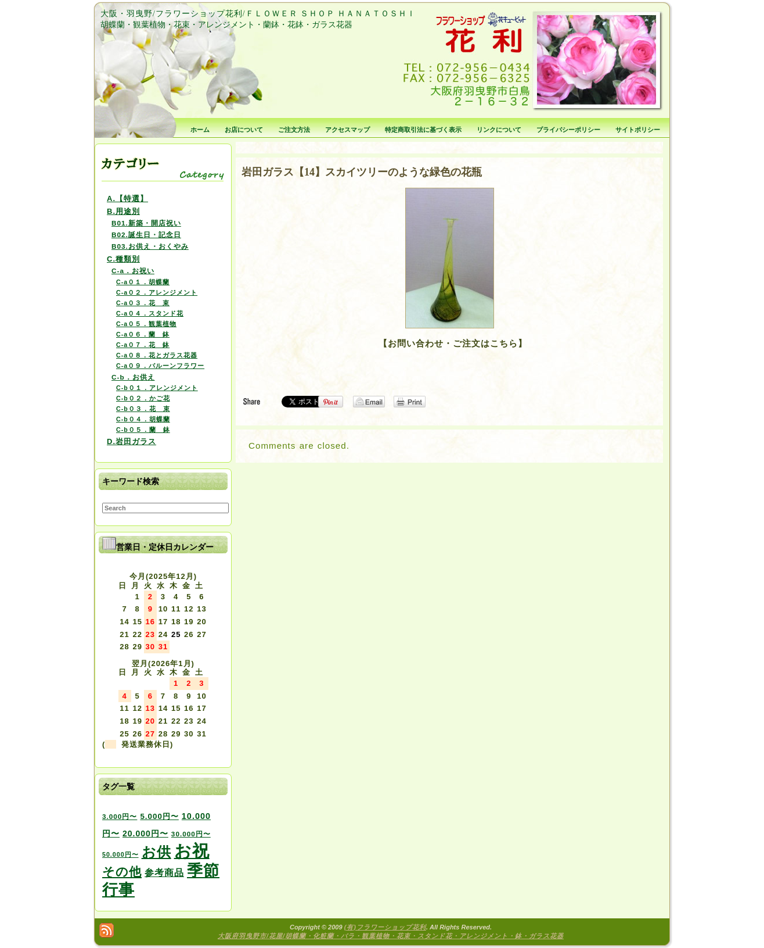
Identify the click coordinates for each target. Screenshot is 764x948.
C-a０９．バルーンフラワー (160, 365)
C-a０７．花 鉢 (143, 344)
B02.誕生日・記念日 (146, 234)
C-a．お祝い (132, 270)
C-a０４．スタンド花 (149, 313)
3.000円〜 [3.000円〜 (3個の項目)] (119, 816)
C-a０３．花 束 (143, 302)
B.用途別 (123, 211)
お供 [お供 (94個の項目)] (156, 852)
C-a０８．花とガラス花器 (156, 355)
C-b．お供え (133, 377)
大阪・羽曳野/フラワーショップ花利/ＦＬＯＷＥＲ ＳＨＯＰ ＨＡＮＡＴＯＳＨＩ (258, 13)
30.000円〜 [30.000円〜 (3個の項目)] (191, 834)
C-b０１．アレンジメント (157, 387)
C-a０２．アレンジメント (156, 292)
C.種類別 (123, 259)
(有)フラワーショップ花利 (385, 927)
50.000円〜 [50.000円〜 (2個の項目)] (120, 854)
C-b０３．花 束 (143, 408)
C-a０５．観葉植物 (146, 323)
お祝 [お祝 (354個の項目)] (192, 850)
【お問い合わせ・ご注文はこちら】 (453, 343)
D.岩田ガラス (131, 441)
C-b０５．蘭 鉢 (143, 429)
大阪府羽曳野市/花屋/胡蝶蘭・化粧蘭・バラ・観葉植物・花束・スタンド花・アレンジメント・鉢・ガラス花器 (391, 935)
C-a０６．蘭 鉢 (143, 334)
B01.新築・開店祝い (146, 223)
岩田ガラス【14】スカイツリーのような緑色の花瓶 (362, 172)
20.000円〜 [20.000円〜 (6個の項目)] (145, 833)
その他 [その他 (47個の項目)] (122, 872)
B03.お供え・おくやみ (150, 246)
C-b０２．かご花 (143, 398)
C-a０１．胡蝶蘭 (143, 281)
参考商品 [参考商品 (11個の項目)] (164, 872)
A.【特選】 (127, 198)
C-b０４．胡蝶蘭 (143, 419)
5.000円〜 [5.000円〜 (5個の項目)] (159, 816)
